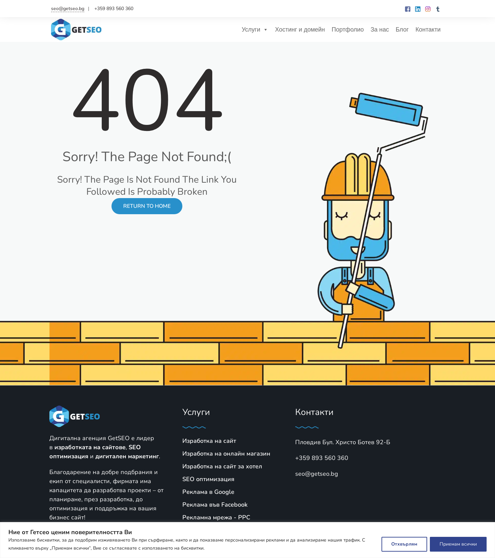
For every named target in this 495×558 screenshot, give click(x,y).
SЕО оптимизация (208, 479)
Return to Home (147, 206)
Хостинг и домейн (300, 29)
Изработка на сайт (209, 441)
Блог (402, 29)
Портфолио (348, 29)
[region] (247, 540)
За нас (379, 29)
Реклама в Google (208, 492)
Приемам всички (458, 544)
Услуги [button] (255, 29)
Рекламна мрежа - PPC (216, 517)
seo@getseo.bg (67, 8)
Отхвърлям (404, 544)
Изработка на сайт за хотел (222, 466)
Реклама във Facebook (215, 505)
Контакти (428, 29)
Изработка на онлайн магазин (226, 454)
